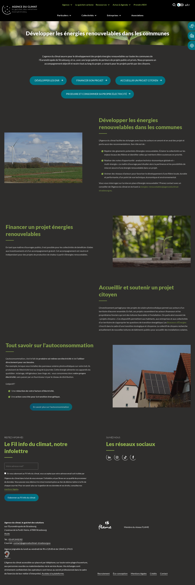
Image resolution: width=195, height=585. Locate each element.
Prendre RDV (140, 4)
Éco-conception (120, 573)
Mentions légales (139, 573)
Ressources (101, 4)
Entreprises (112, 15)
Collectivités (88, 15)
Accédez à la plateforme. (53, 573)
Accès (7, 533)
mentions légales (11, 489)
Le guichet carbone (84, 4)
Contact (164, 573)
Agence (65, 4)
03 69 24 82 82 (15, 539)
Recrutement (104, 573)
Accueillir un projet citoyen (139, 80)
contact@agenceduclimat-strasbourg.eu (32, 543)
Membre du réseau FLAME (136, 527)
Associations (137, 15)
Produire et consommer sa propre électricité (96, 94)
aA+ (187, 5)
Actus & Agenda (120, 4)
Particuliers (62, 15)
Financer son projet (89, 80)
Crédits (153, 573)
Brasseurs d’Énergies (176, 322)
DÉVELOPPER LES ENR (47, 80)
